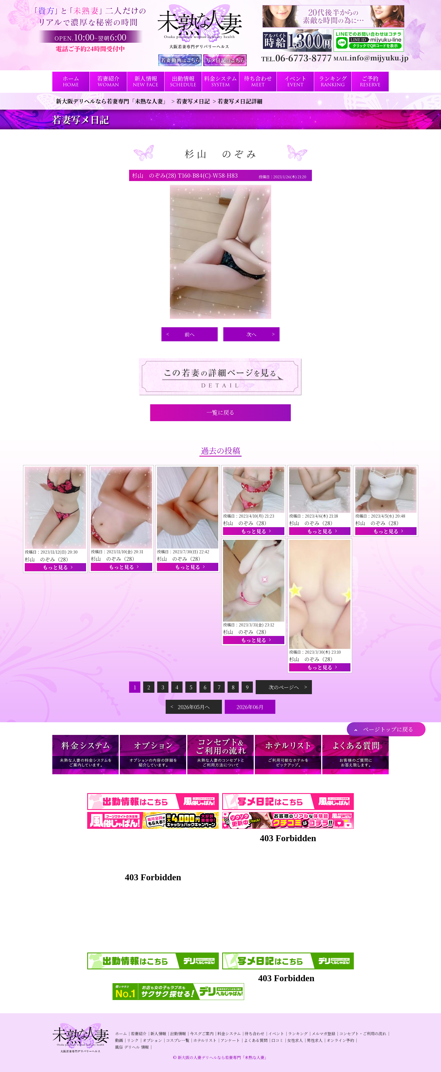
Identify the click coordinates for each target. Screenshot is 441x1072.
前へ (189, 334)
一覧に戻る (220, 412)
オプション (152, 1040)
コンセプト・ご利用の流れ (362, 1033)
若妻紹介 (139, 1033)
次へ (251, 334)
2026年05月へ (194, 706)
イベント (276, 1033)
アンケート (230, 1040)
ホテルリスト (205, 1040)
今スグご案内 (201, 1033)
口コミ (277, 1040)
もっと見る (55, 567)
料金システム (229, 1033)
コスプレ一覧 (177, 1040)
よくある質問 (255, 1040)
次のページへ (284, 687)
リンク (133, 1040)
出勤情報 (178, 1033)
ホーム (121, 1033)
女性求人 (295, 1040)
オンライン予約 (340, 1040)
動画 (119, 1040)
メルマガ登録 (323, 1033)
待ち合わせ (254, 1033)
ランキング (298, 1033)
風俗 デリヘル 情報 (132, 1047)
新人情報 (158, 1033)
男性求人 (315, 1040)
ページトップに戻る (388, 729)
